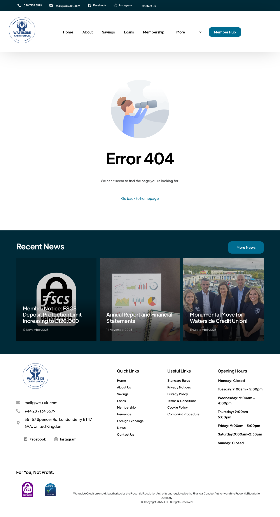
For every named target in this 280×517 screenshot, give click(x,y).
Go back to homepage (140, 198)
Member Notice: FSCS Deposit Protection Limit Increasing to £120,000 (52, 314)
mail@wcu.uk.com (68, 5)
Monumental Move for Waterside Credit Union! (218, 317)
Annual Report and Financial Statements (139, 317)
